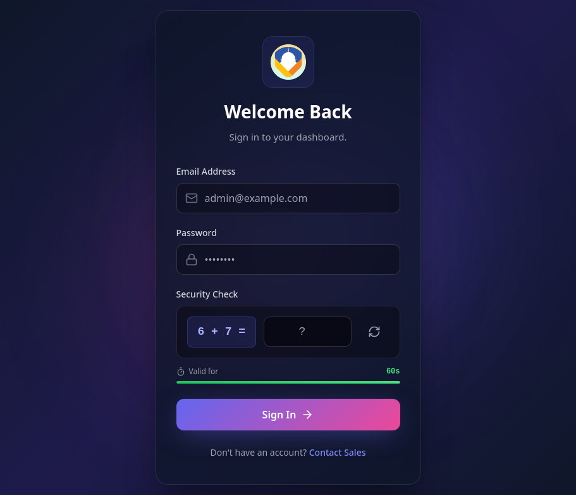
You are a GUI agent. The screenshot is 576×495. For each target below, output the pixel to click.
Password (196, 233)
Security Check (207, 294)
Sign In (288, 415)
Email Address (206, 171)
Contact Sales (337, 452)
